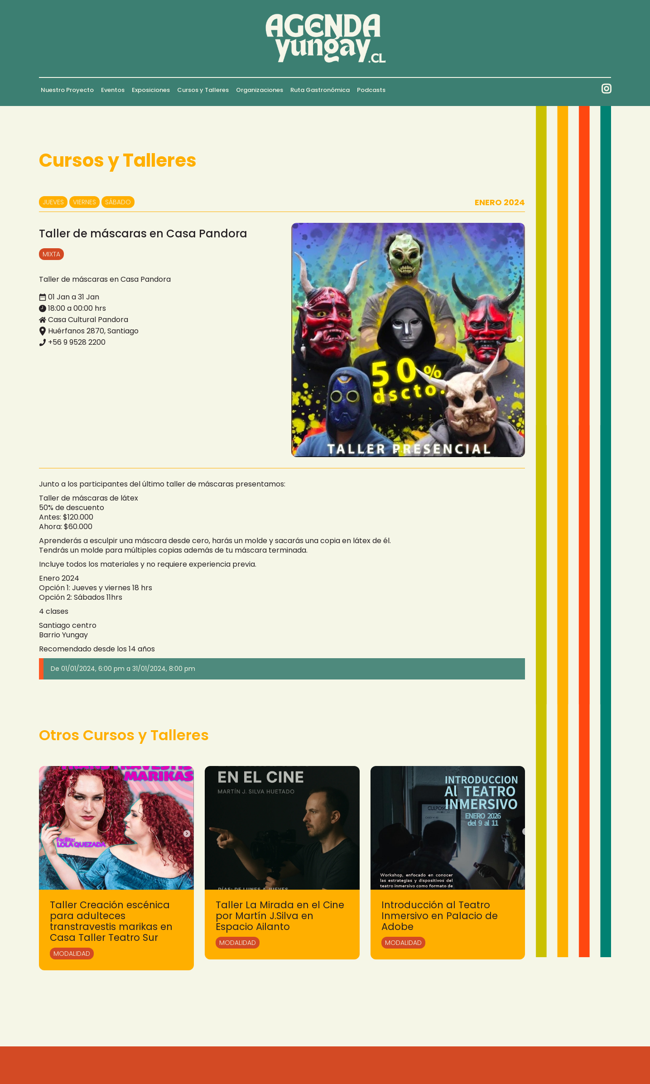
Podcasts (371, 90)
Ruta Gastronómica (320, 90)
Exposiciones (151, 90)
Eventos (113, 90)
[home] (325, 38)
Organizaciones (259, 90)
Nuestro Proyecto (67, 90)
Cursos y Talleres (203, 90)
